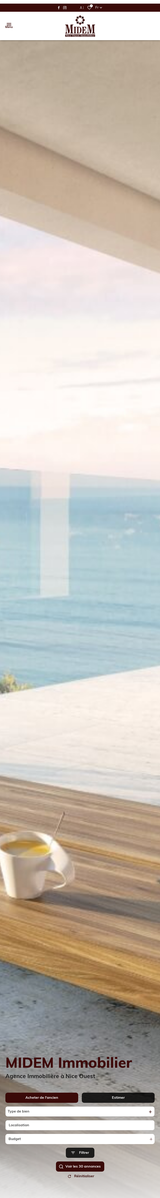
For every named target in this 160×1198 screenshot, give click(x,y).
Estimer (118, 1102)
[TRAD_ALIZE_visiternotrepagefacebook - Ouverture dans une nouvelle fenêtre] (59, 7)
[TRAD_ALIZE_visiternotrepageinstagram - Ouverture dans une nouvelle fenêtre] (65, 7)
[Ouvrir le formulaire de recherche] (80, 1157)
